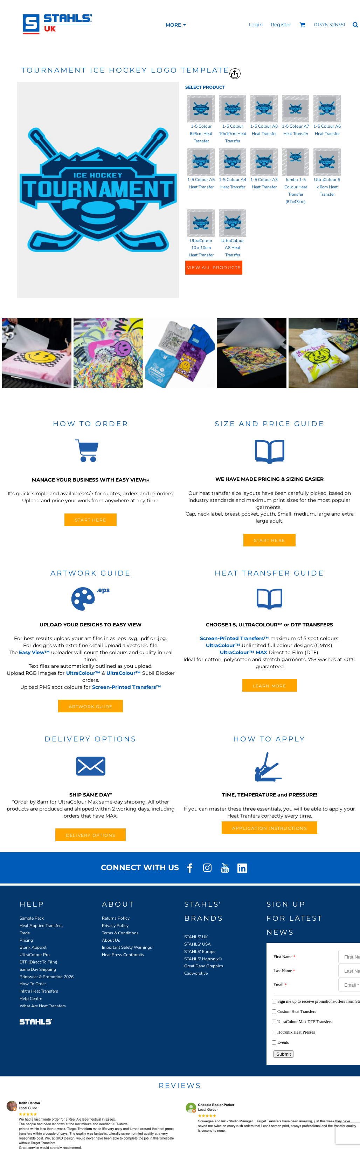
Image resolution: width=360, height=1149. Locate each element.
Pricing (26, 940)
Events (283, 1042)
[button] (302, 25)
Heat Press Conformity (123, 954)
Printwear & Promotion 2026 (47, 977)
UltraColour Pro (35, 954)
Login (256, 24)
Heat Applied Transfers (41, 925)
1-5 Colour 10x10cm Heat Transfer (232, 133)
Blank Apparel (33, 947)
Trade (25, 933)
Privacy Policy (115, 925)
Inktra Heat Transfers (39, 991)
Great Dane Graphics (203, 966)
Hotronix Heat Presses (296, 1032)
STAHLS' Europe (199, 951)
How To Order (33, 984)
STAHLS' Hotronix (201, 959)
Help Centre (31, 998)
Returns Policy (116, 918)
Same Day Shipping (38, 969)
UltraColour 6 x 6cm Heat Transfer (327, 187)
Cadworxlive (196, 973)
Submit (283, 1054)
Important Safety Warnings (127, 947)
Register (281, 24)
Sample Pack (32, 918)
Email (280, 984)
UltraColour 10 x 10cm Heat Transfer (201, 248)
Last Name (284, 970)
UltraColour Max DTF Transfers (304, 1021)
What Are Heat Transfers (43, 1006)
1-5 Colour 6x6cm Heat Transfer (201, 133)
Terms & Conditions (120, 933)
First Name (285, 956)
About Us (111, 940)
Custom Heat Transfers (296, 1011)
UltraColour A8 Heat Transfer (232, 248)
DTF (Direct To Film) (38, 962)
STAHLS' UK (196, 937)
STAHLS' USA (197, 944)
